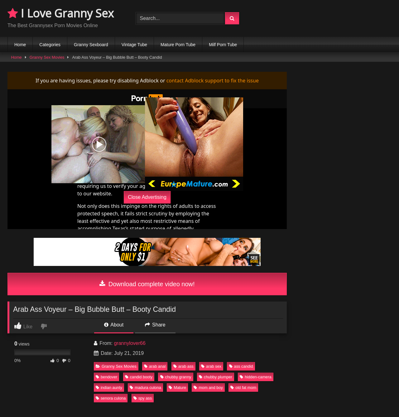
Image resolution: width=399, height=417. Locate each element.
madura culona (145, 387)
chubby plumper (215, 377)
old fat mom (243, 387)
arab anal (155, 366)
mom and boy (208, 387)
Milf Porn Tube (223, 44)
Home (20, 44)
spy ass (142, 398)
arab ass (183, 366)
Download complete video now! (147, 284)
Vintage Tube (134, 44)
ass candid (241, 366)
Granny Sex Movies (47, 57)
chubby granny (175, 377)
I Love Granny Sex (60, 13)
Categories (49, 44)
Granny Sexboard (91, 44)
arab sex (211, 366)
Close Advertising (147, 197)
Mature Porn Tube (178, 44)
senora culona (111, 398)
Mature (177, 387)
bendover (106, 377)
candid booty (139, 377)
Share (155, 324)
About (113, 324)
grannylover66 (129, 343)
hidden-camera (255, 377)
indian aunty (109, 387)
